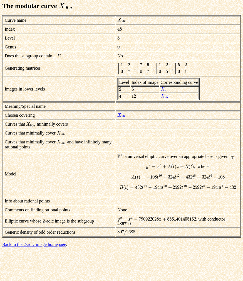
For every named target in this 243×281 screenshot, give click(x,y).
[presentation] (66, 5)
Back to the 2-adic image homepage (34, 244)
